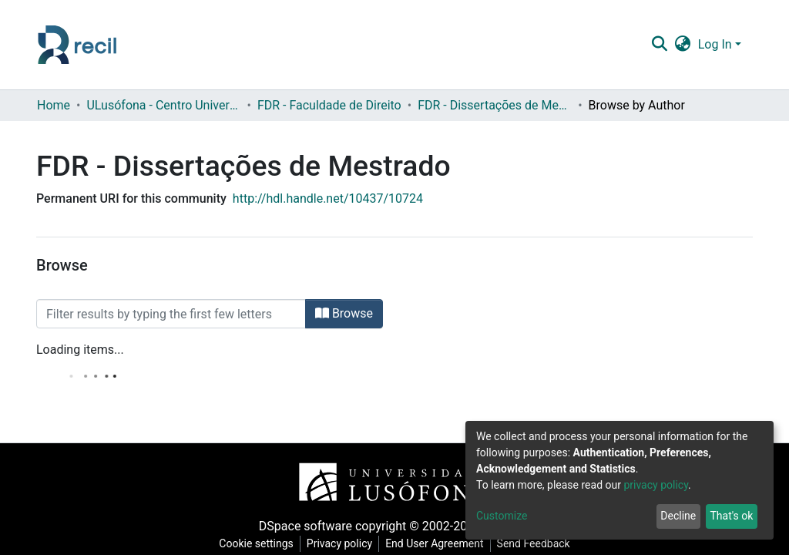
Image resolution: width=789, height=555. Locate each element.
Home (53, 105)
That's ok (731, 516)
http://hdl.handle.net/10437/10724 (328, 198)
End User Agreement (434, 543)
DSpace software (305, 526)
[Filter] (171, 313)
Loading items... (80, 349)
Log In (715, 44)
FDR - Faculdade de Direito (329, 105)
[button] (682, 44)
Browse (344, 313)
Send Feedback (533, 543)
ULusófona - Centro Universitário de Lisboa (163, 105)
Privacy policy (339, 543)
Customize (501, 516)
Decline (678, 516)
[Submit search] (659, 44)
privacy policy (655, 485)
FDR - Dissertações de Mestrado (495, 105)
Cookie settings (256, 543)
